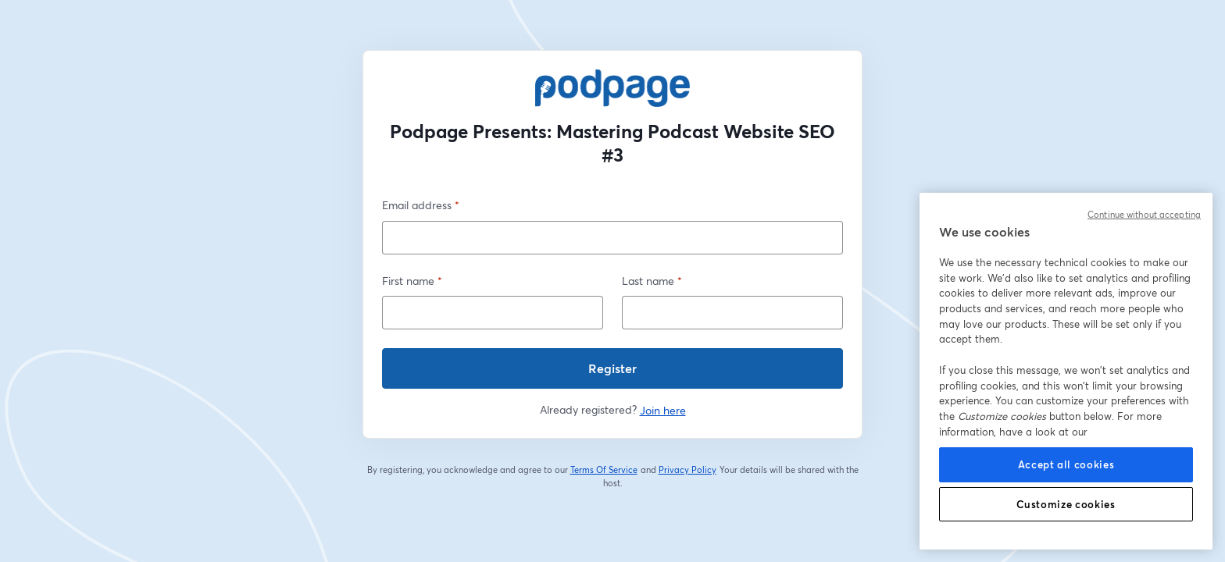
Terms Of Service (604, 469)
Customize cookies (1065, 504)
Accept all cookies (1066, 464)
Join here (663, 410)
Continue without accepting (1144, 214)
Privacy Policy (688, 469)
